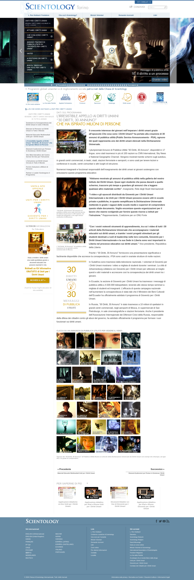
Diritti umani (127, 98)
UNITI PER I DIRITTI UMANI (61, 109)
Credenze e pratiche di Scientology (102, 534)
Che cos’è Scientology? (68, 15)
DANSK (28, 539)
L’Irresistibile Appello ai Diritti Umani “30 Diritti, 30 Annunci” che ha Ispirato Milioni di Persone (39, 143)
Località (93, 555)
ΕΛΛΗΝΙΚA (59, 547)
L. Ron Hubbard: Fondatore (38, 15)
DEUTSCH (29, 558)
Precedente (62, 85)
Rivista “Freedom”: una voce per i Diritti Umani (36, 67)
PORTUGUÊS (60, 552)
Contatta (93, 553)
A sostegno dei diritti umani (37, 59)
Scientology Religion (136, 540)
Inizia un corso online (137, 545)
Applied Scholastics (65, 98)
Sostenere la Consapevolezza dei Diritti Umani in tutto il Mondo (38, 124)
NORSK (58, 536)
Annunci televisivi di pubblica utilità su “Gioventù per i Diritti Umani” (37, 45)
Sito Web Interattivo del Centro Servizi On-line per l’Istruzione (38, 156)
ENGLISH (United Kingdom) (35, 536)
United (30, 53)
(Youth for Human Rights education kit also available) (38, 289)
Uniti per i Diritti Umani (137, 560)
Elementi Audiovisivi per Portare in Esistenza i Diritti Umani (38, 150)
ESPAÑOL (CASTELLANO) (65, 544)
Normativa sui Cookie (136, 577)
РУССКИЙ (29, 550)
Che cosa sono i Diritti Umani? (37, 36)
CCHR (141, 98)
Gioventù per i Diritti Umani (139, 563)
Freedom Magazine (160, 103)
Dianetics (133, 534)
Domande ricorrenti (126, 15)
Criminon (82, 98)
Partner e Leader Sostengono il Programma (38, 174)
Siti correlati (143, 2)
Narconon (97, 98)
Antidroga (111, 98)
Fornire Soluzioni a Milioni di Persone (37, 168)
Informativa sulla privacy (119, 577)
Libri (155, 15)
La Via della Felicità (49, 98)
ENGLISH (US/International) (35, 534)
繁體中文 (29, 553)
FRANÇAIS (29, 542)
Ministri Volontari (96, 15)
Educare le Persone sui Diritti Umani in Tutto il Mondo (37, 130)
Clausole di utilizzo (150, 577)
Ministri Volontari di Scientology (140, 547)
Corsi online (95, 547)
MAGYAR (59, 534)
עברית (28, 544)
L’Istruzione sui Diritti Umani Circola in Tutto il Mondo (37, 162)
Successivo (132, 85)
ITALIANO (59, 549)
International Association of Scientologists (143, 550)
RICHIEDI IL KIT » (37, 280)
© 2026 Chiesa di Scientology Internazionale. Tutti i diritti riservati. (45, 577)
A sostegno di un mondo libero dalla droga (143, 558)
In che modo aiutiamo (33, 104)
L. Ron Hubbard (96, 532)
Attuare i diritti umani (37, 30)
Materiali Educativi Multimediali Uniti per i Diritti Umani (38, 136)
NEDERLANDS (31, 555)
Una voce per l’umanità (98, 537)
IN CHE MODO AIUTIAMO (39, 109)
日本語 (28, 547)
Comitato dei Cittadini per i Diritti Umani (143, 566)
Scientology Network (136, 537)
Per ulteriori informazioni (99, 550)
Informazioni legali (164, 577)
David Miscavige (135, 542)
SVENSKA (59, 539)
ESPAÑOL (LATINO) (62, 542)
